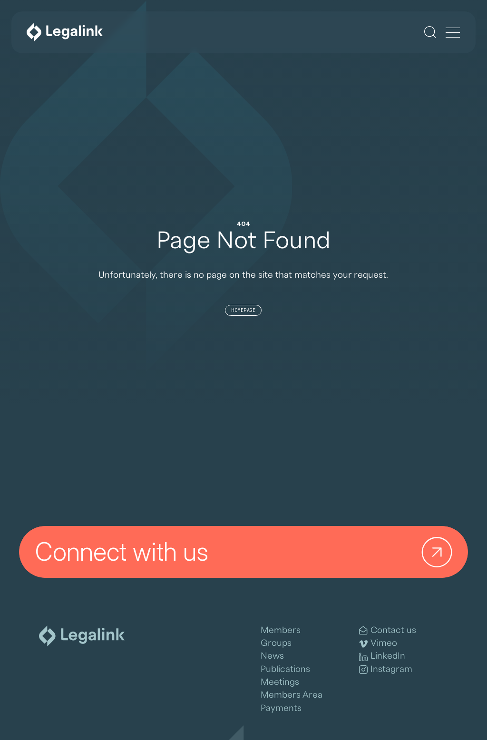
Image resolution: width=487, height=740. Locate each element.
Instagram (385, 669)
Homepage (243, 310)
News (272, 656)
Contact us (387, 630)
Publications (285, 669)
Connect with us (246, 552)
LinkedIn (382, 656)
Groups (276, 643)
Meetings (280, 682)
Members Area (291, 695)
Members (281, 630)
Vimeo (378, 643)
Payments (281, 708)
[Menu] (453, 33)
